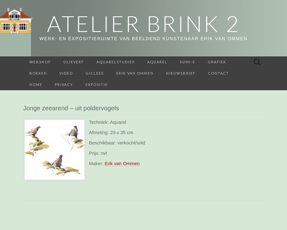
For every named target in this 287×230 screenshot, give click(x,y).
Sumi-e (187, 62)
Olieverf (73, 62)
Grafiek (217, 62)
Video (66, 73)
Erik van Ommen (135, 73)
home (35, 84)
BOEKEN (38, 73)
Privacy (64, 84)
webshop (40, 62)
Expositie (97, 84)
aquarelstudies (116, 62)
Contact (218, 73)
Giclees (95, 73)
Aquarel (157, 62)
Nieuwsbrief (181, 73)
